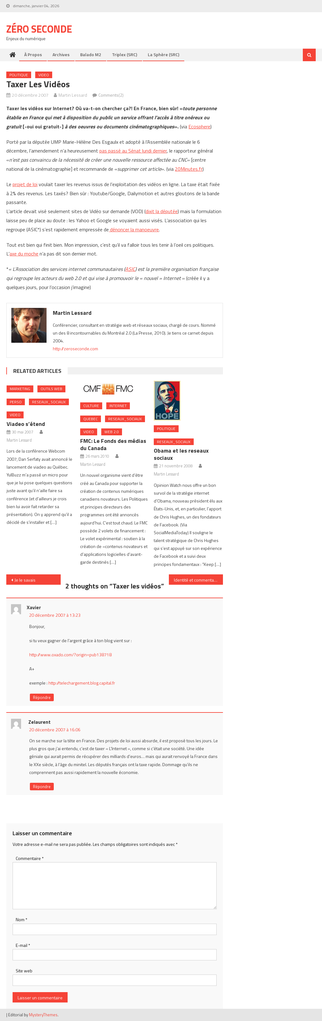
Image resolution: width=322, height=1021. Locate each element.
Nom (21, 919)
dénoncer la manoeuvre (134, 229)
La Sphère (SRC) (163, 54)
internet (118, 406)
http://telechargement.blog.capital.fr (81, 683)
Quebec (90, 419)
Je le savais (25, 580)
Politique (18, 75)
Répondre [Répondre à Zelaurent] (42, 786)
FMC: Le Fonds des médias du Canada (113, 444)
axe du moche (23, 253)
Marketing (20, 389)
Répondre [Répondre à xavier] (42, 697)
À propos (33, 54)
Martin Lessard (72, 95)
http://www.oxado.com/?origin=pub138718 (70, 654)
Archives (61, 54)
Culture (91, 406)
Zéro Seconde (39, 28)
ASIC (130, 269)
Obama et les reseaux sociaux (181, 454)
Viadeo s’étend (26, 424)
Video (43, 75)
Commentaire (30, 858)
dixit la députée (162, 211)
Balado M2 (90, 54)
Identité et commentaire (196, 580)
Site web (24, 970)
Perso (16, 402)
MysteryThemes (43, 1015)
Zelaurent (39, 722)
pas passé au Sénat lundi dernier (133, 150)
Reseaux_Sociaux (49, 402)
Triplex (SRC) (124, 54)
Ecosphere (199, 126)
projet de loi (25, 184)
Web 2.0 (111, 432)
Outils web (51, 389)
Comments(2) (111, 95)
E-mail (23, 945)
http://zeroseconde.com (75, 348)
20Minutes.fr (189, 169)
